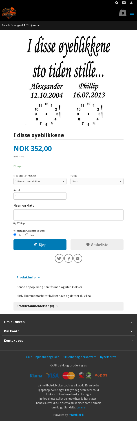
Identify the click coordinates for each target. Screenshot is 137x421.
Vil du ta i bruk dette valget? (29, 230)
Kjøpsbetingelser (47, 357)
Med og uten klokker (24, 175)
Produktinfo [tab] (26, 277)
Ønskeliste (97, 244)
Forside (6, 25)
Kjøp (39, 244)
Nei (32, 235)
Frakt (28, 357)
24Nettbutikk (76, 415)
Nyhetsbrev (108, 357)
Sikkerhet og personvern (79, 357)
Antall (16, 190)
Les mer (81, 407)
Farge (74, 175)
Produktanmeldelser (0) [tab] (35, 306)
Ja (20, 235)
